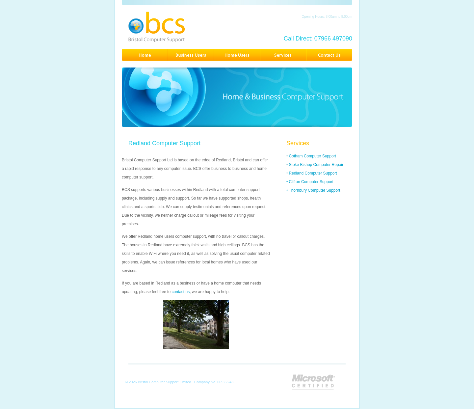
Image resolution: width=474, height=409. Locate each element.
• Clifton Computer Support (309, 181)
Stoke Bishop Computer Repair (316, 164)
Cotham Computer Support (312, 156)
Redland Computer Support (313, 173)
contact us (180, 291)
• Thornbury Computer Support (313, 190)
